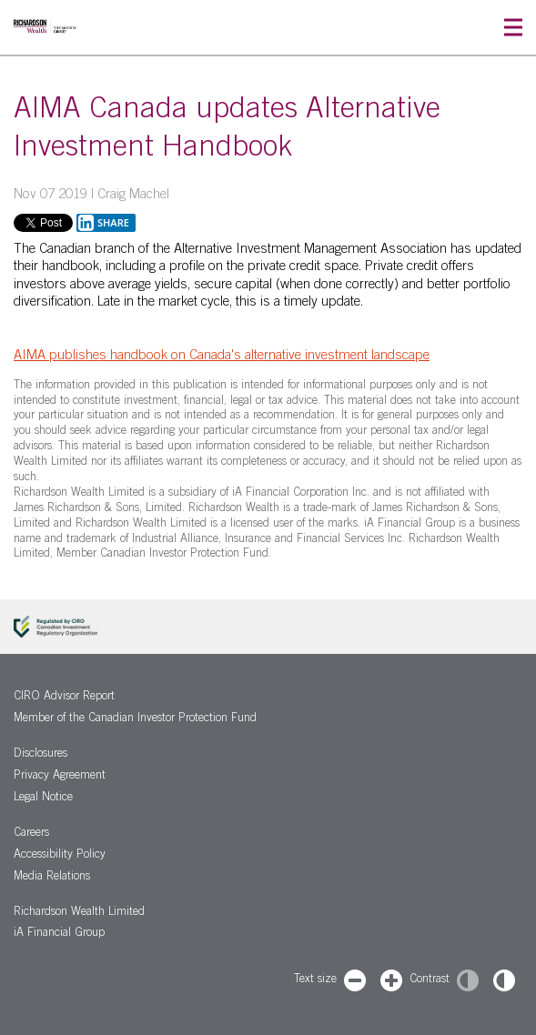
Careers (31, 833)
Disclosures (40, 754)
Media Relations (52, 877)
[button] (513, 27)
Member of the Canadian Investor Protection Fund (135, 719)
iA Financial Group (59, 934)
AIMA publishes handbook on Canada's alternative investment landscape (222, 356)
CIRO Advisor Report (64, 697)
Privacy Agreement (60, 776)
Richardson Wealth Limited (79, 913)
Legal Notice (43, 798)
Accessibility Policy (60, 855)
